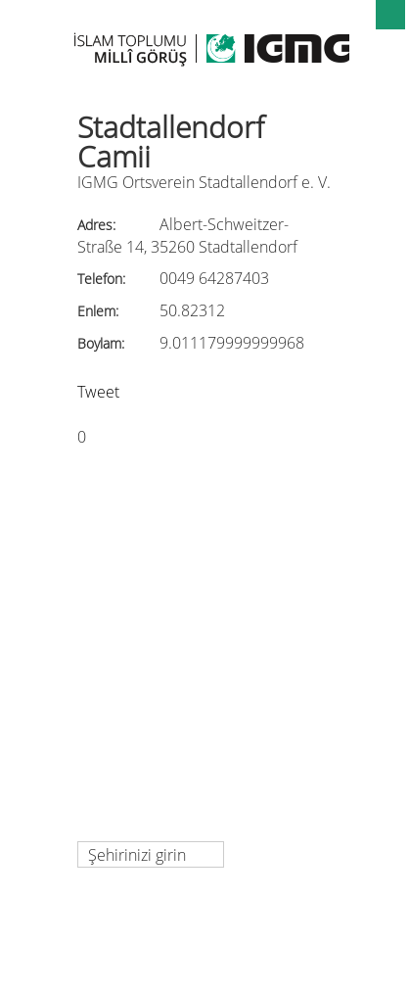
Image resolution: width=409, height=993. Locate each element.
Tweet (98, 392)
